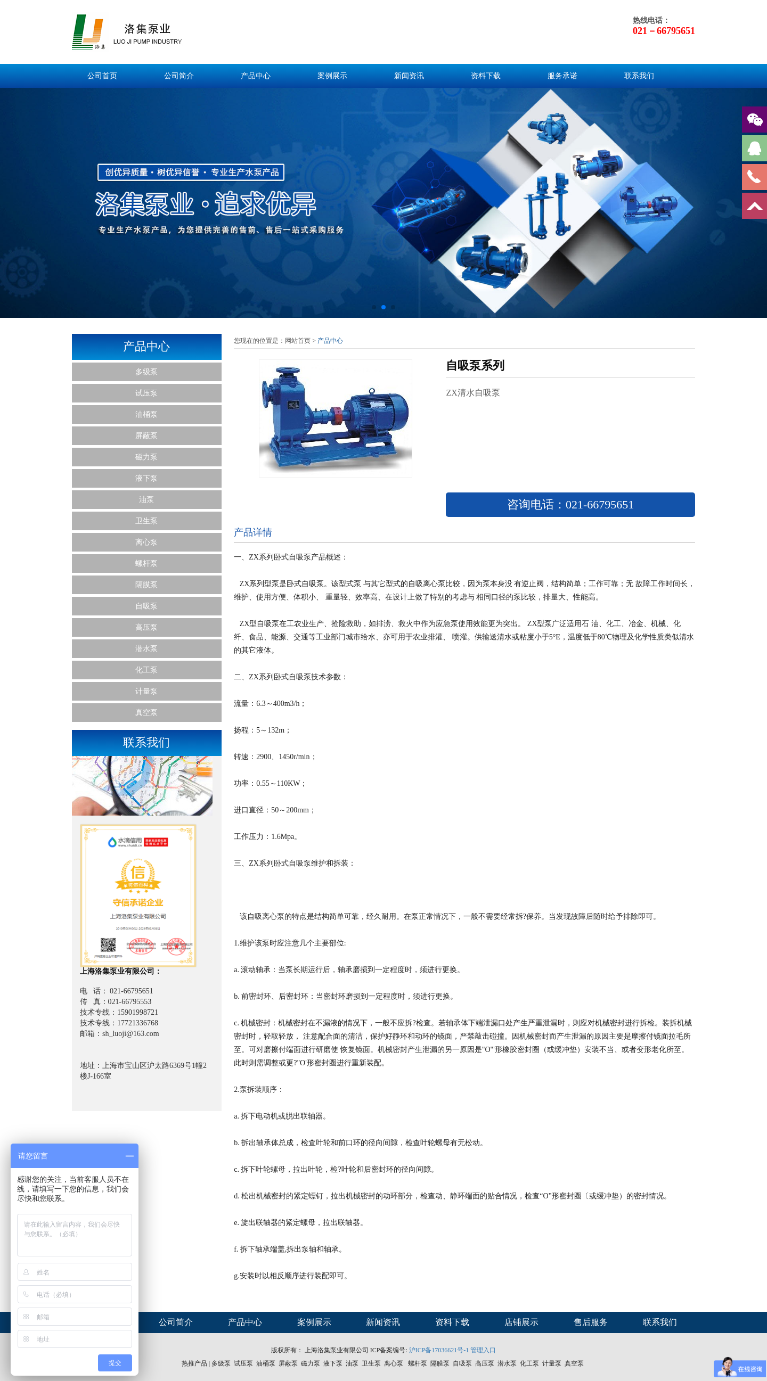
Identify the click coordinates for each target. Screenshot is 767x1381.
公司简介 (179, 76)
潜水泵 (146, 649)
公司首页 (102, 76)
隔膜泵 (146, 585)
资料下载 (486, 76)
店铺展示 (521, 1322)
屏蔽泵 (146, 436)
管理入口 (483, 1350)
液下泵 (146, 478)
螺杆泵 (146, 564)
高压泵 (146, 627)
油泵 (146, 500)
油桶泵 (146, 414)
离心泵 (146, 542)
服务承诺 (562, 76)
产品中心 (256, 76)
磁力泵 (146, 457)
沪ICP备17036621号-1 (439, 1350)
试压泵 (146, 393)
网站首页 (298, 340)
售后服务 (591, 1322)
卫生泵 (146, 521)
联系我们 (639, 76)
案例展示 (332, 76)
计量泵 (146, 691)
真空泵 (146, 713)
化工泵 (146, 670)
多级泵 (146, 372)
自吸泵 (146, 606)
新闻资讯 (409, 76)
